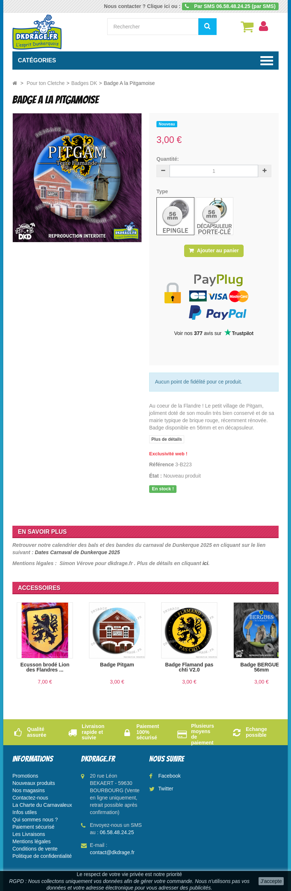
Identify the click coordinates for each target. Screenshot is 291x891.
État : (155, 476)
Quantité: (167, 159)
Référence (161, 464)
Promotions (25, 776)
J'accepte (271, 881)
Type (163, 191)
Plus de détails (166, 439)
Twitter (165, 788)
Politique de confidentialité (42, 856)
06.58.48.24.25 (117, 832)
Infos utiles (24, 812)
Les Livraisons (28, 834)
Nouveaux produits (33, 783)
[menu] (263, 26)
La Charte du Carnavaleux (42, 805)
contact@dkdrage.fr (112, 852)
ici (205, 563)
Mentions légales (31, 841)
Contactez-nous (30, 798)
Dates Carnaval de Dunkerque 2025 (77, 552)
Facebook (169, 776)
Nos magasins (28, 790)
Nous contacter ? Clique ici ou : (142, 6)
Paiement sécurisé (33, 827)
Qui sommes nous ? (35, 819)
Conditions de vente (35, 849)
